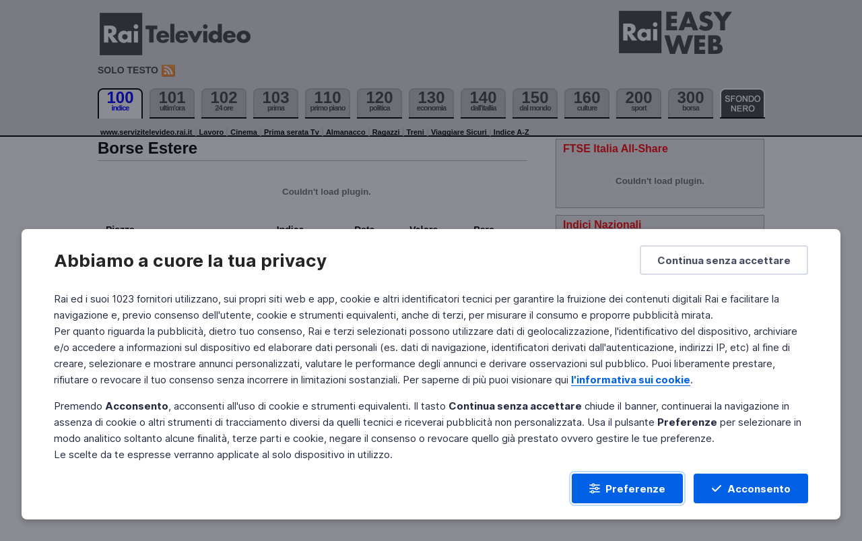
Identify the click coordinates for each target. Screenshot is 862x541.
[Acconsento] (751, 488)
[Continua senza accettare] (724, 260)
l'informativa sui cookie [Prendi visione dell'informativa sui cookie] (630, 379)
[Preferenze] (627, 488)
